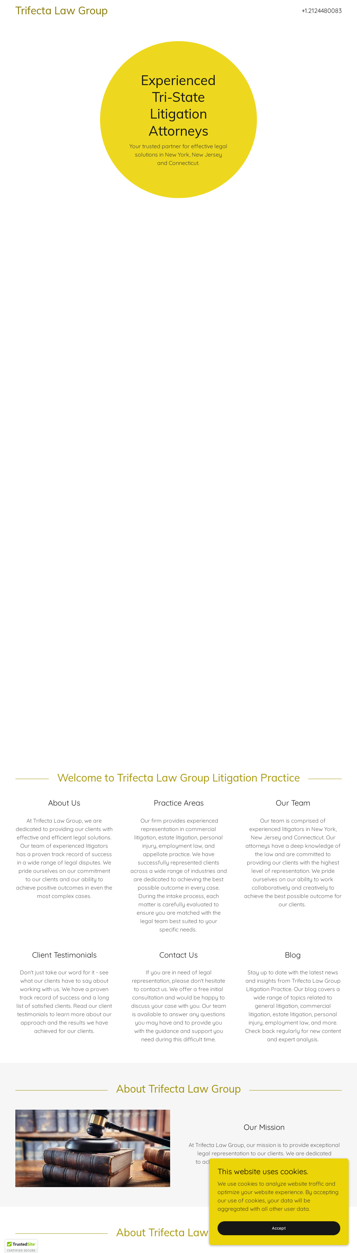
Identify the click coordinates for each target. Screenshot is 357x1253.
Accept (279, 1228)
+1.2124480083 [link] (322, 11)
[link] (131, 12)
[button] (21, 1246)
